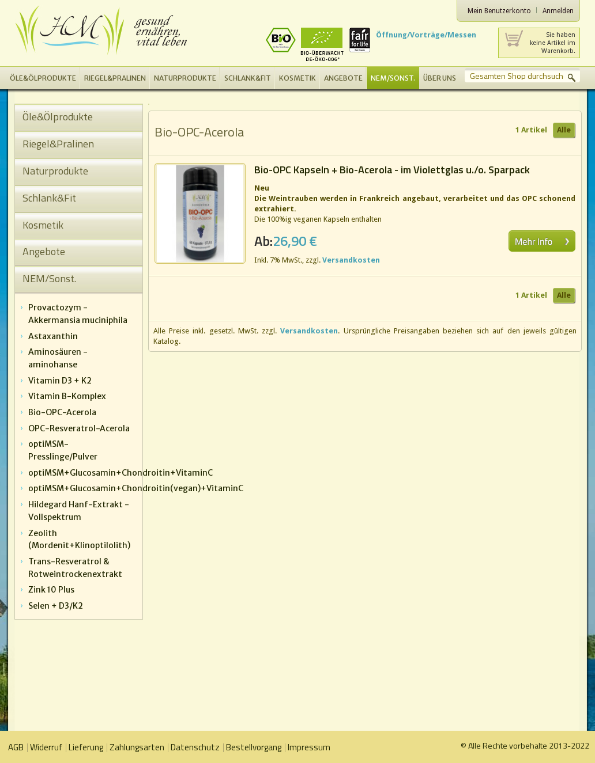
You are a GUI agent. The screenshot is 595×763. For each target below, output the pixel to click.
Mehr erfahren (542, 241)
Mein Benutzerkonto (499, 11)
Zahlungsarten (137, 747)
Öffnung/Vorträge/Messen (426, 35)
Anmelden (558, 11)
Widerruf (46, 747)
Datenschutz (195, 747)
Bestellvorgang (253, 747)
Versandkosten (351, 260)
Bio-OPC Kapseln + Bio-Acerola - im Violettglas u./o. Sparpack (392, 169)
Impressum (309, 747)
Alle (564, 130)
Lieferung (86, 747)
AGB (16, 747)
